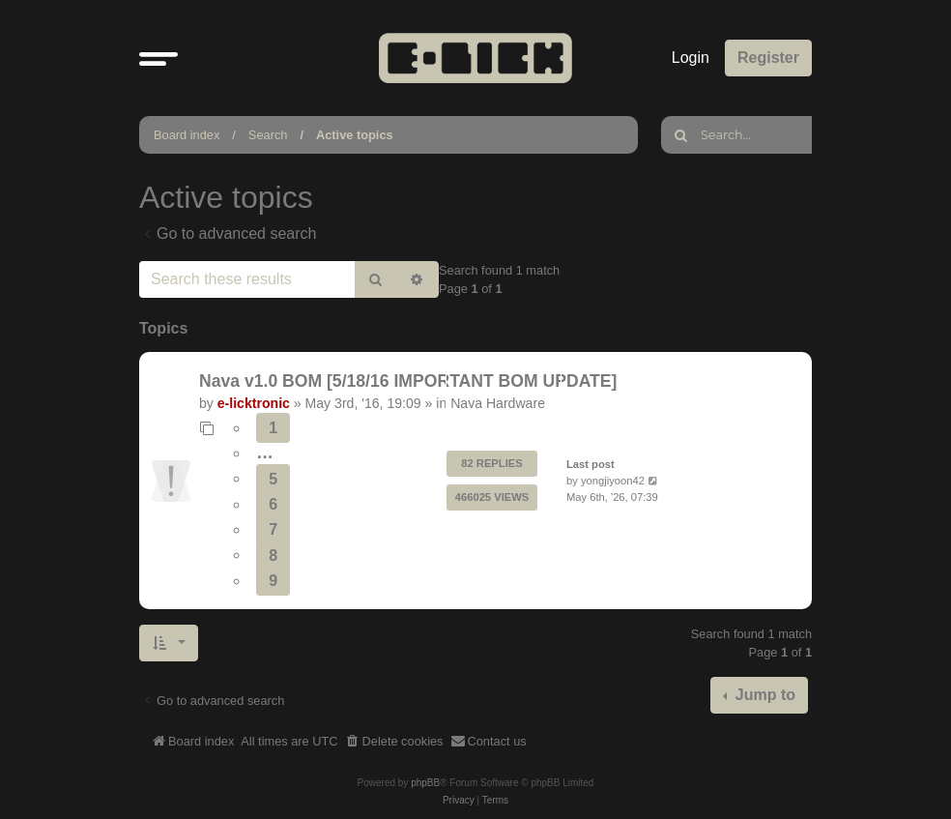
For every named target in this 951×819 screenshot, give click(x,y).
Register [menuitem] (768, 57)
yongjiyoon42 (613, 480)
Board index (186, 135)
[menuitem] (394, 741)
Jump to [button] (763, 695)
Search (268, 135)
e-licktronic (253, 403)
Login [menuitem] (690, 57)
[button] (158, 58)
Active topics (354, 135)
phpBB (425, 782)
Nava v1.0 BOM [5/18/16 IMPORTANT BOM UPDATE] (408, 381)
